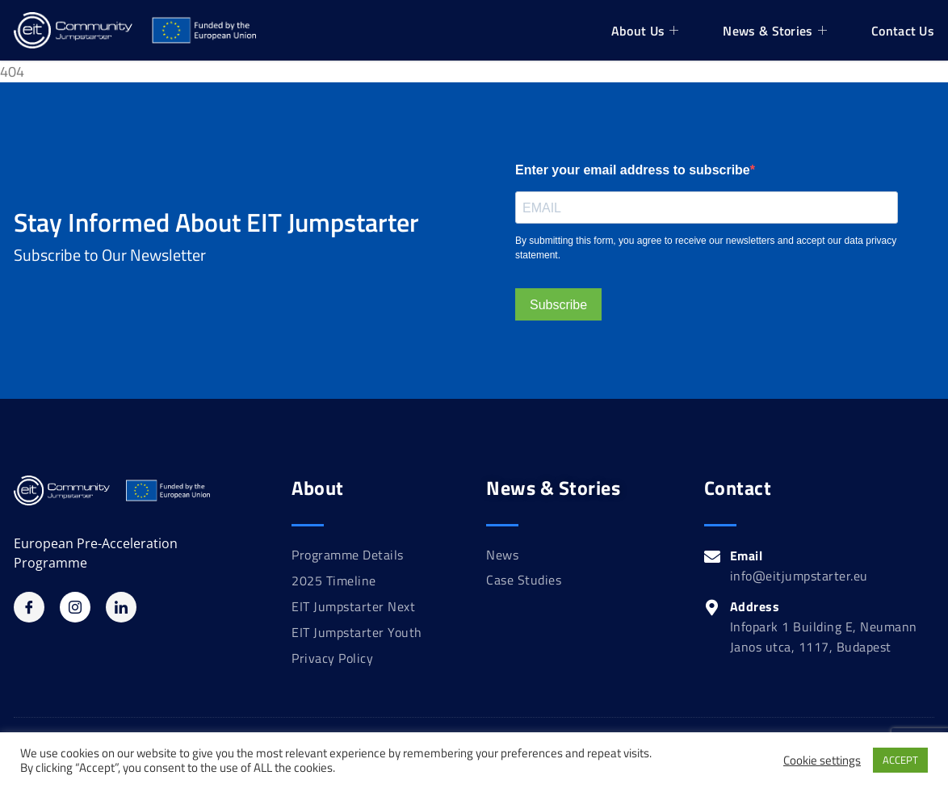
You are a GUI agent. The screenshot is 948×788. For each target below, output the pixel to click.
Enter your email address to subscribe (632, 170)
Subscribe (558, 305)
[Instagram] (75, 607)
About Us (647, 30)
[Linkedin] (121, 607)
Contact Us (902, 30)
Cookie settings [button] (822, 760)
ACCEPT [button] (900, 760)
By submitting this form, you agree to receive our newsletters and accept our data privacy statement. (705, 248)
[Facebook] (29, 607)
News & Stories (777, 30)
